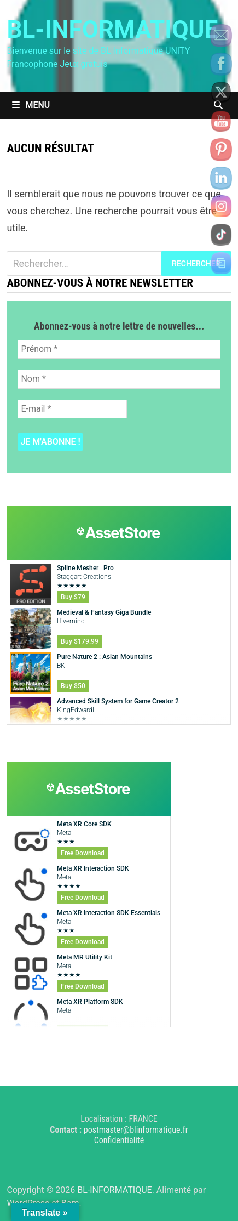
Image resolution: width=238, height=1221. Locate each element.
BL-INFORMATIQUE (112, 29)
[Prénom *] (119, 349)
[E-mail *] (72, 409)
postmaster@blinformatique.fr (136, 1130)
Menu (31, 105)
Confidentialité (119, 1140)
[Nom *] (119, 379)
